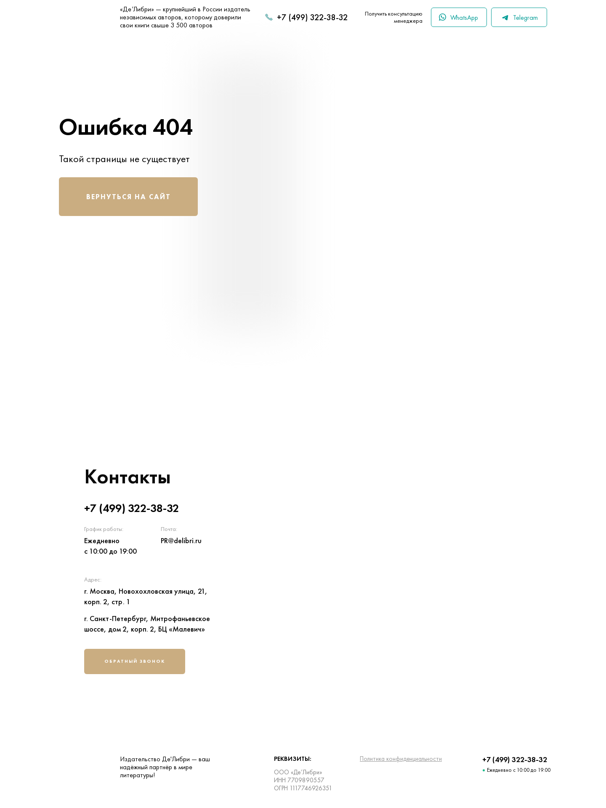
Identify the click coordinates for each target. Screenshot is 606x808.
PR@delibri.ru (181, 540)
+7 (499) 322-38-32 (312, 17)
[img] (418, 572)
